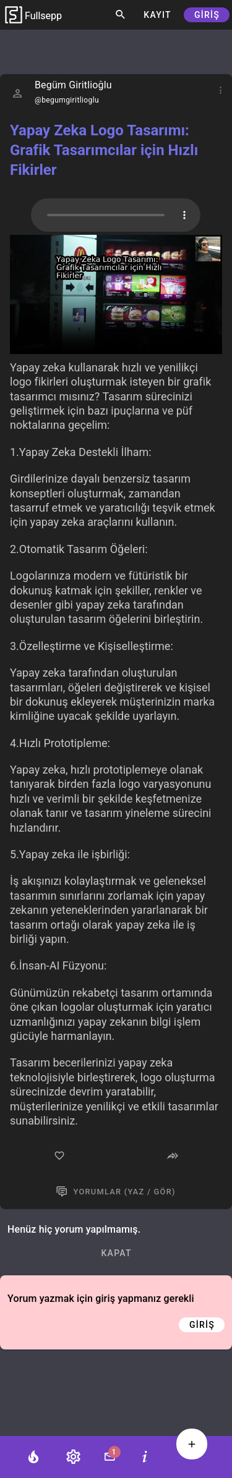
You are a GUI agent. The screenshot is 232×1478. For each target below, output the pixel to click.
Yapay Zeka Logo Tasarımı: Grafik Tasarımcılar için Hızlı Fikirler (104, 150)
